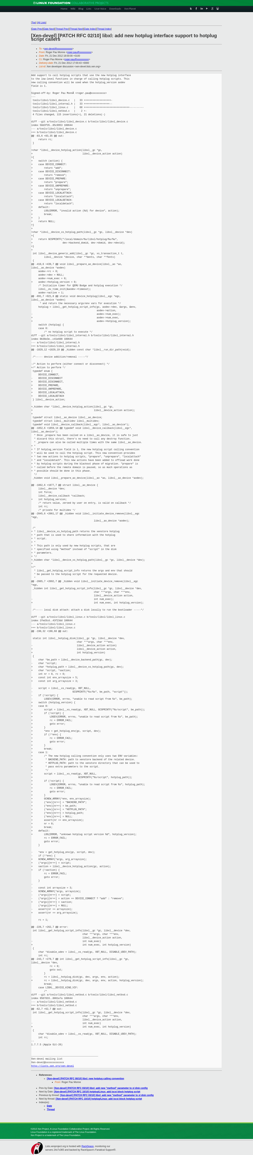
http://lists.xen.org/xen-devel (52, 1066)
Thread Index (104, 29)
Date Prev (37, 29)
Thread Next (76, 29)
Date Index (90, 29)
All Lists (42, 22)
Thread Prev (61, 29)
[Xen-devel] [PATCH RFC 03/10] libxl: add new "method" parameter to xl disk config (101, 1088)
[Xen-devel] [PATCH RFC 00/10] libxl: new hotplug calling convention (85, 1078)
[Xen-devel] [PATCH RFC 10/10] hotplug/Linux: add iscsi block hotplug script (97, 1091)
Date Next (48, 29)
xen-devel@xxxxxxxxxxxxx (58, 48)
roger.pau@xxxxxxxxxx (79, 52)
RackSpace (87, 1146)
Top (33, 22)
